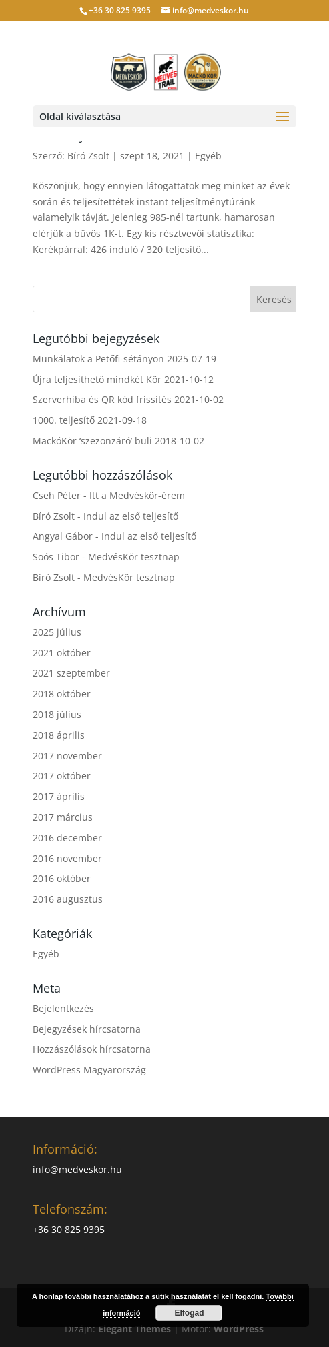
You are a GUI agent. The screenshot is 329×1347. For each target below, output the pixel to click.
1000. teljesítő (64, 420)
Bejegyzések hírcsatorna (87, 1029)
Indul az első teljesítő (130, 516)
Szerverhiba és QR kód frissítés (102, 399)
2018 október (62, 693)
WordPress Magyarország (89, 1069)
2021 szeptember (71, 672)
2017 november (67, 755)
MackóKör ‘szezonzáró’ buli (92, 440)
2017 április (59, 796)
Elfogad (189, 1313)
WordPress (239, 1328)
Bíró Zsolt (88, 155)
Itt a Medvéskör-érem (137, 495)
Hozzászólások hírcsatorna (92, 1049)
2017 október (62, 775)
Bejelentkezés (63, 1008)
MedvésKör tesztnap (134, 556)
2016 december (67, 837)
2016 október (62, 878)
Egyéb (208, 155)
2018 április (59, 735)
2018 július (57, 714)
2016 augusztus (68, 899)
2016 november (67, 858)
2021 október (62, 652)
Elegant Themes (134, 1328)
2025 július (57, 632)
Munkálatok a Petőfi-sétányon (98, 358)
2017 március (63, 817)
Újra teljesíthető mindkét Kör (97, 379)
